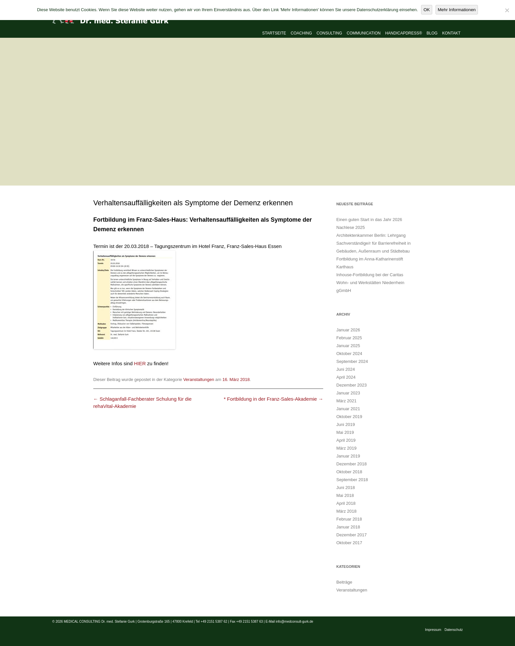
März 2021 (346, 400)
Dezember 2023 (351, 385)
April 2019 (346, 440)
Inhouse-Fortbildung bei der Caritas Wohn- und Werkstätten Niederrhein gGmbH (370, 282)
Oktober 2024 (349, 353)
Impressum (433, 630)
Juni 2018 (345, 487)
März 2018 (346, 511)
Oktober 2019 (349, 416)
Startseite (274, 33)
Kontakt (451, 33)
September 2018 (352, 479)
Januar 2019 (348, 456)
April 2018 (346, 503)
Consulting (329, 33)
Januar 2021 (348, 408)
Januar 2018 (348, 526)
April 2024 (346, 377)
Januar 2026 (348, 329)
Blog (432, 33)
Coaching (301, 33)
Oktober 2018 (349, 471)
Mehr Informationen (457, 9)
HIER (140, 363)
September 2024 (352, 361)
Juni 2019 (345, 424)
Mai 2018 (345, 495)
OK (426, 9)
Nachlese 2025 (350, 227)
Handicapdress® (403, 33)
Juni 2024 (345, 369)
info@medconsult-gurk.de (294, 621)
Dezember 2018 (351, 463)
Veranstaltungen (198, 379)
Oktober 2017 (349, 542)
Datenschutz (453, 630)
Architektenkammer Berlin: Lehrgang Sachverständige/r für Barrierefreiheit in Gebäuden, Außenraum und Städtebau (373, 243)
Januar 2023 (348, 392)
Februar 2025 (349, 337)
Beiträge (344, 582)
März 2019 (346, 448)
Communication (364, 33)
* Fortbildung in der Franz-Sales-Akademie (273, 399)
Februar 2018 (349, 519)
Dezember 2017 (351, 534)
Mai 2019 (345, 432)
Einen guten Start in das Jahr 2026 (369, 219)
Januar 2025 (348, 345)
